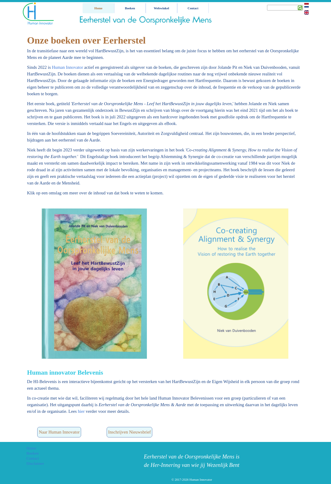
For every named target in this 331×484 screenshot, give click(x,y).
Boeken (32, 453)
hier (81, 411)
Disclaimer (35, 463)
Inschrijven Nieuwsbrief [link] (129, 432)
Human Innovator (67, 67)
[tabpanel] (164, 114)
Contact (192, 8)
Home (98, 8)
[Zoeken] (285, 8)
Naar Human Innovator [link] (59, 432)
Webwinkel (161, 8)
